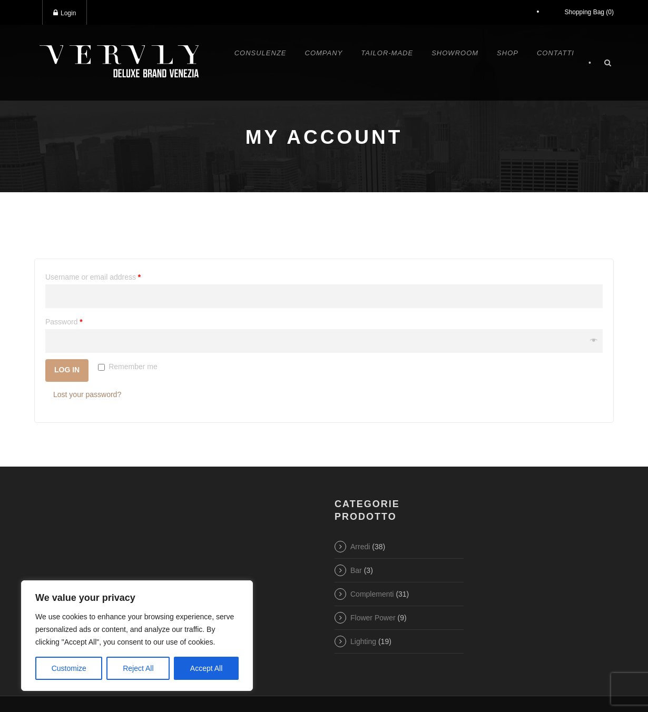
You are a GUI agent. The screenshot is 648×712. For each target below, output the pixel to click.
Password (64, 322)
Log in (67, 369)
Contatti (555, 53)
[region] (137, 635)
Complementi (372, 594)
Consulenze (260, 53)
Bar (356, 570)
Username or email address (93, 277)
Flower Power (373, 618)
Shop (507, 53)
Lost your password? (87, 394)
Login (64, 13)
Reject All (138, 668)
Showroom (454, 53)
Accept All (206, 668)
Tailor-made (387, 53)
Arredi (360, 546)
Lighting (363, 641)
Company (324, 53)
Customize (69, 668)
